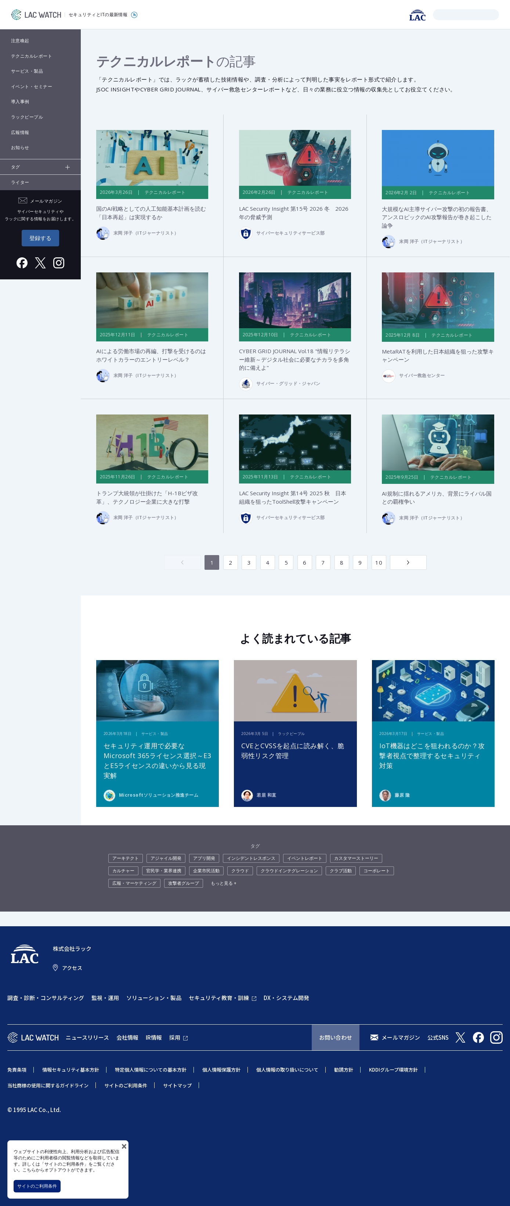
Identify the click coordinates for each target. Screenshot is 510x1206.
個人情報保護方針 (221, 1069)
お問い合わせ (335, 1037)
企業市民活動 (206, 871)
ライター (20, 182)
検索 (439, 14)
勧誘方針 (343, 1069)
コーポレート (376, 871)
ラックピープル (27, 117)
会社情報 (127, 1037)
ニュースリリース (87, 1037)
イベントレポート (304, 858)
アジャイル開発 (166, 858)
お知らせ (20, 147)
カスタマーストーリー (356, 858)
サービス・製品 (27, 71)
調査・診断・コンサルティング (45, 998)
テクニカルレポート (31, 56)
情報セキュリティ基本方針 (70, 1069)
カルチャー (123, 871)
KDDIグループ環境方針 (393, 1069)
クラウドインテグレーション (289, 871)
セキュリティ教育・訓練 (219, 998)
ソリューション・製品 (153, 998)
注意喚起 (20, 40)
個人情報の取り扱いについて (287, 1069)
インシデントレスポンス (251, 858)
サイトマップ (177, 1085)
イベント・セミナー (31, 86)
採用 (174, 1037)
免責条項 (16, 1069)
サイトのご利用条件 (37, 1186)
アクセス (72, 967)
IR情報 (154, 1037)
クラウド (240, 871)
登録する (40, 238)
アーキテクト (125, 858)
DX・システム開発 (286, 998)
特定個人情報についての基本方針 (151, 1069)
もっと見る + (223, 883)
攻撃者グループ (183, 883)
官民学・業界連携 (163, 871)
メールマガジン (400, 1037)
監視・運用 (105, 998)
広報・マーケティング (134, 883)
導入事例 (20, 101)
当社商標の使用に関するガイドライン (47, 1085)
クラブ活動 (341, 871)
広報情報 (20, 132)
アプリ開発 (204, 858)
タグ (15, 167)
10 (378, 562)
